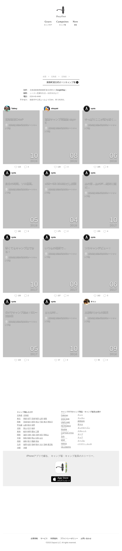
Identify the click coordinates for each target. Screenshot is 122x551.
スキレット (82, 431)
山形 (41, 419)
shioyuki (51, 109)
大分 (41, 444)
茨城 (25, 422)
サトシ (90, 302)
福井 (33, 428)
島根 (29, 438)
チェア (80, 437)
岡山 (33, 438)
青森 (25, 419)
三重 (37, 432)
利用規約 (54, 538)
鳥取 (25, 438)
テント (80, 415)
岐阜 (25, 432)
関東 (19, 422)
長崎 (33, 444)
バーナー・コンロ (85, 444)
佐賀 (29, 444)
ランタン (81, 418)
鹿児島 (50, 444)
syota (89, 109)
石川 (29, 428)
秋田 (37, 419)
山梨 (25, 425)
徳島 (25, 441)
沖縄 (19, 448)
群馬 (33, 422)
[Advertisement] (61, 50)
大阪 (33, 435)
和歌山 (46, 435)
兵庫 (37, 435)
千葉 (41, 422)
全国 (45, 77)
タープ (80, 434)
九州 (19, 444)
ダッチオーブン (84, 428)
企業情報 (34, 538)
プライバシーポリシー (69, 538)
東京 (45, 422)
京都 (29, 435)
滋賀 (25, 435)
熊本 (37, 444)
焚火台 (80, 424)
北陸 (19, 428)
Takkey (10, 109)
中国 (19, 438)
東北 (19, 419)
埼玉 (37, 422)
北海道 (54, 77)
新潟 (29, 425)
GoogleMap (60, 90)
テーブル (81, 441)
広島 (37, 438)
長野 (33, 425)
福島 (45, 419)
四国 (19, 441)
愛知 (33, 432)
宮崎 (45, 444)
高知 (37, 441)
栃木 (29, 422)
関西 (19, 435)
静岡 (29, 432)
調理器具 (81, 421)
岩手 (29, 419)
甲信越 (19, 425)
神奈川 (50, 422)
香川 (29, 441)
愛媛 (33, 441)
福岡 (25, 444)
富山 (25, 428)
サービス (44, 538)
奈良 (41, 435)
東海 (19, 432)
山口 (41, 438)
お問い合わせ (86, 538)
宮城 (33, 419)
